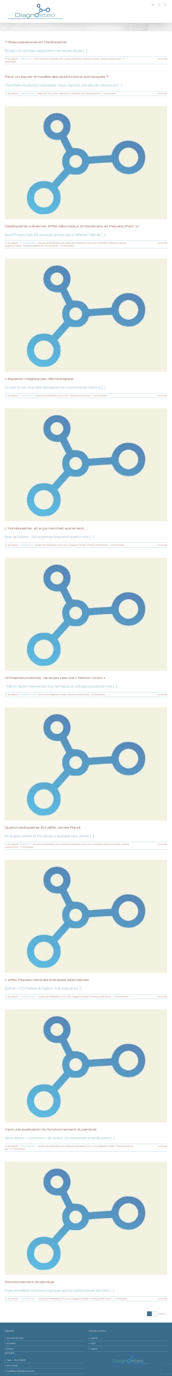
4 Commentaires (67, 246)
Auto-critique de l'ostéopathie (46, 59)
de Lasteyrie (13, 59)
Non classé (85, 93)
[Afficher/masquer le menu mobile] (165, 5)
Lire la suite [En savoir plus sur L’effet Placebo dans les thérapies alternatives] (162, 997)
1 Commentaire (26, 847)
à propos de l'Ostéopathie (49, 243)
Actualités (11, 1343)
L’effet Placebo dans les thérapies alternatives (47, 980)
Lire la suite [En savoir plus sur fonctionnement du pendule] (162, 1299)
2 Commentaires (109, 93)
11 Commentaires (17, 1149)
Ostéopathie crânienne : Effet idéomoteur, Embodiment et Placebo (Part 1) (72, 226)
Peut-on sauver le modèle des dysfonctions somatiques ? (57, 76)
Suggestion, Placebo (13, 246)
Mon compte (12, 1366)
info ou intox (65, 59)
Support (93, 1349)
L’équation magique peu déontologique (39, 378)
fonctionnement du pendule (29, 1282)
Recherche (95, 93)
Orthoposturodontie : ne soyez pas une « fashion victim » (55, 678)
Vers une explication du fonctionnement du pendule (50, 1129)
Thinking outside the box (110, 59)
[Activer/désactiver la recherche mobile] (159, 5)
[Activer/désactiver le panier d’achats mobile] (152, 5)
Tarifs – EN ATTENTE (16, 1360)
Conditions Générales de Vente (20, 1371)
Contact (10, 1349)
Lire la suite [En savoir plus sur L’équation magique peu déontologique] (162, 395)
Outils (93, 1343)
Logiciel (93, 1338)
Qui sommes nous (15, 1338)
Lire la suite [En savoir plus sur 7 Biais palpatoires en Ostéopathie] (162, 59)
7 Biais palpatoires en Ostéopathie (36, 42)
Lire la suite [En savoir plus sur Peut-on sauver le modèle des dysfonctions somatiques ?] (162, 93)
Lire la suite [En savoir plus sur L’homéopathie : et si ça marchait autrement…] (162, 545)
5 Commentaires (117, 545)
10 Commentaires (121, 997)
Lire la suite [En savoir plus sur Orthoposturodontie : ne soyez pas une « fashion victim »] (162, 694)
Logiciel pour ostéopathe (69, 93)
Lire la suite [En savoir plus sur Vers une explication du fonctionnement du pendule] (162, 1146)
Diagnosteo (42, 93)
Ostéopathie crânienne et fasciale (85, 59)
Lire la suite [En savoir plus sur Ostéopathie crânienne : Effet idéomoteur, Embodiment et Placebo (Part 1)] (162, 243)
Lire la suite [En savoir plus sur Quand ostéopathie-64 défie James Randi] (162, 844)
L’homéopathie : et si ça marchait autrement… (45, 528)
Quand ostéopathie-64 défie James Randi (42, 827)
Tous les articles (51, 246)
